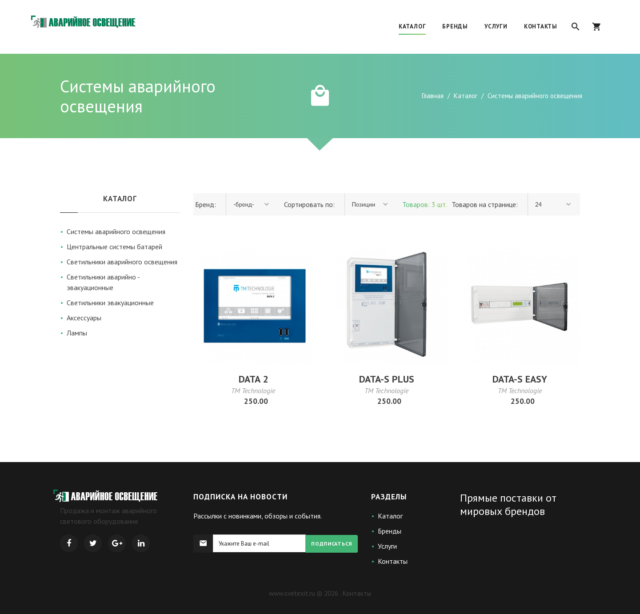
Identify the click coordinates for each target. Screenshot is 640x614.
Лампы (77, 332)
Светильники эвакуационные (110, 302)
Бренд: (204, 204)
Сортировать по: (309, 204)
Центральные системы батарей (114, 246)
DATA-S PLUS (386, 379)
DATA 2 (253, 379)
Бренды (389, 530)
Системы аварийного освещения (116, 231)
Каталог (465, 96)
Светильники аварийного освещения (122, 261)
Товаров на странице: (485, 204)
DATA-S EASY (519, 379)
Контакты (393, 561)
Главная (433, 96)
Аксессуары (84, 317)
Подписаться (331, 543)
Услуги (387, 546)
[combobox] (252, 204)
